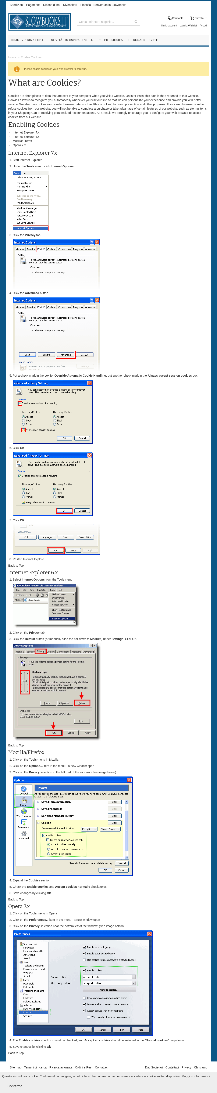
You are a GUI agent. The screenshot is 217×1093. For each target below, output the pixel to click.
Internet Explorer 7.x (26, 132)
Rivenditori (70, 5)
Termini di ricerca (35, 1067)
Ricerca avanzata (60, 1067)
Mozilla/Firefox (22, 141)
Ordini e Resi (83, 1067)
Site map (15, 1067)
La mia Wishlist (188, 25)
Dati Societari (154, 1067)
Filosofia (85, 5)
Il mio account (169, 25)
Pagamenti (33, 5)
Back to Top (16, 565)
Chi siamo (200, 1067)
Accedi (203, 25)
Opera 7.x (19, 145)
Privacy (186, 1067)
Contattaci (101, 1067)
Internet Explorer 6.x (26, 136)
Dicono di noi (51, 5)
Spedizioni (17, 5)
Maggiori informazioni (196, 1076)
